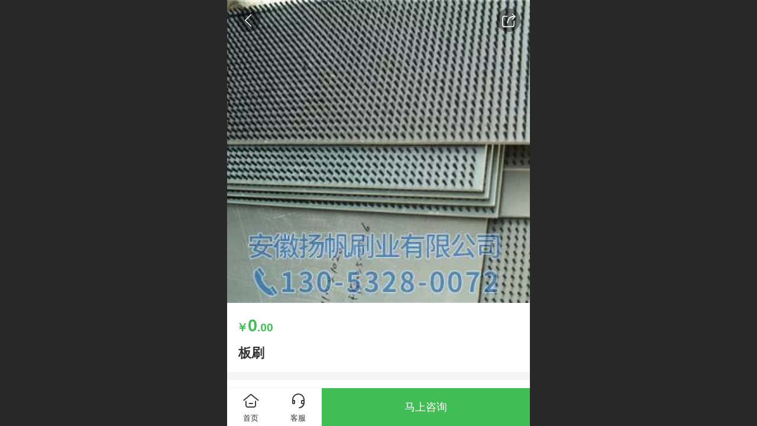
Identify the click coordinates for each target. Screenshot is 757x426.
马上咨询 (426, 407)
